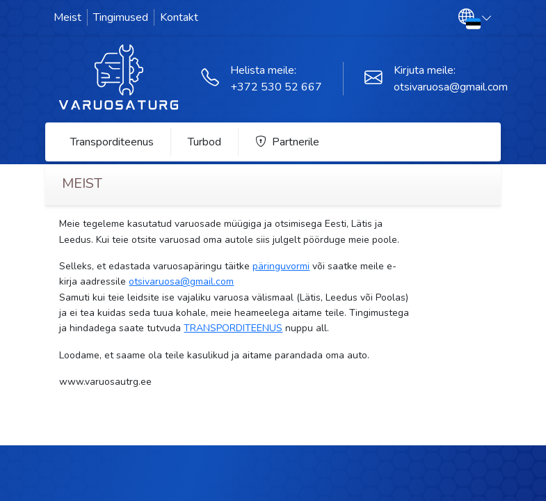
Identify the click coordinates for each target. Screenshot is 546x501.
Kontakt (179, 17)
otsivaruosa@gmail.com (451, 87)
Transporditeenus (112, 142)
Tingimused (120, 17)
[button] (475, 17)
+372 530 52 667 (276, 87)
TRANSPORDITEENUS (233, 328)
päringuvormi (281, 266)
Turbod (204, 142)
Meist (67, 17)
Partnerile (287, 142)
